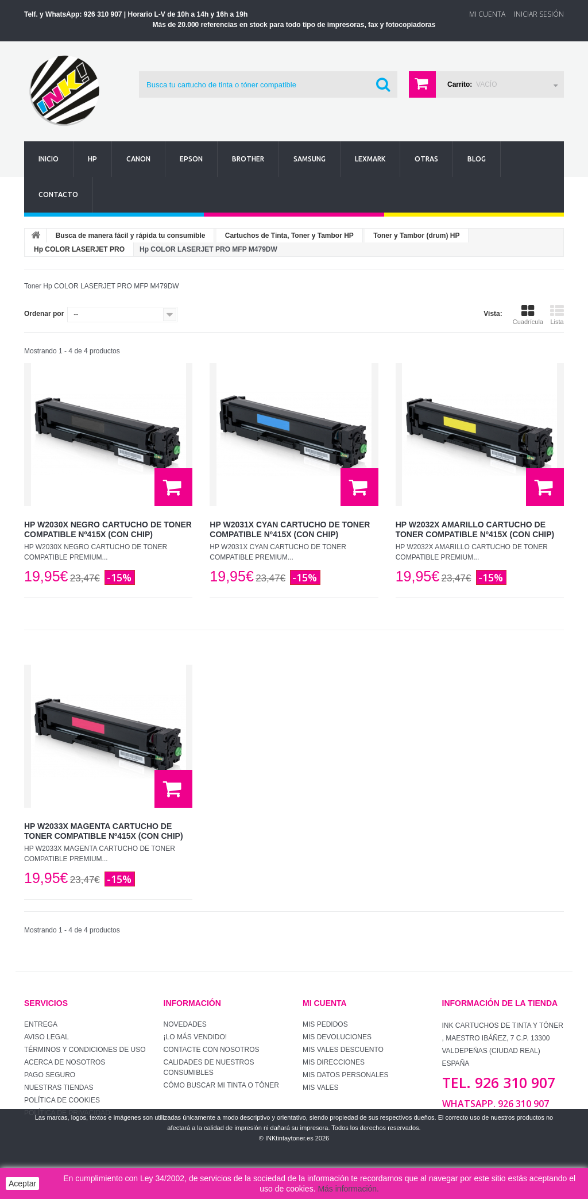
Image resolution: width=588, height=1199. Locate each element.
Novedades (185, 1024)
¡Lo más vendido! (195, 1037)
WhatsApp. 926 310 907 (495, 1103)
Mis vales (320, 1088)
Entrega (40, 1024)
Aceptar (22, 1183)
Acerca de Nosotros (64, 1062)
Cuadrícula (528, 314)
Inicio (48, 159)
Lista (557, 314)
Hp (92, 159)
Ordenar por (44, 314)
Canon (138, 159)
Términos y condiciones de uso (85, 1050)
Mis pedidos (325, 1024)
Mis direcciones (334, 1062)
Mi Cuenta (487, 14)
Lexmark (370, 159)
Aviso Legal (46, 1037)
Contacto (58, 194)
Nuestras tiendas (58, 1088)
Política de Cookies (62, 1100)
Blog (476, 159)
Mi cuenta (325, 1003)
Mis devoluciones (337, 1037)
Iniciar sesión (539, 14)
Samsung (309, 159)
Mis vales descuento (343, 1050)
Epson (191, 159)
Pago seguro (49, 1075)
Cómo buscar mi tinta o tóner (221, 1085)
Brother (248, 159)
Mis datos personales (346, 1075)
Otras (426, 159)
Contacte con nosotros (212, 1050)
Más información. (348, 1188)
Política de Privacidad (67, 1113)
